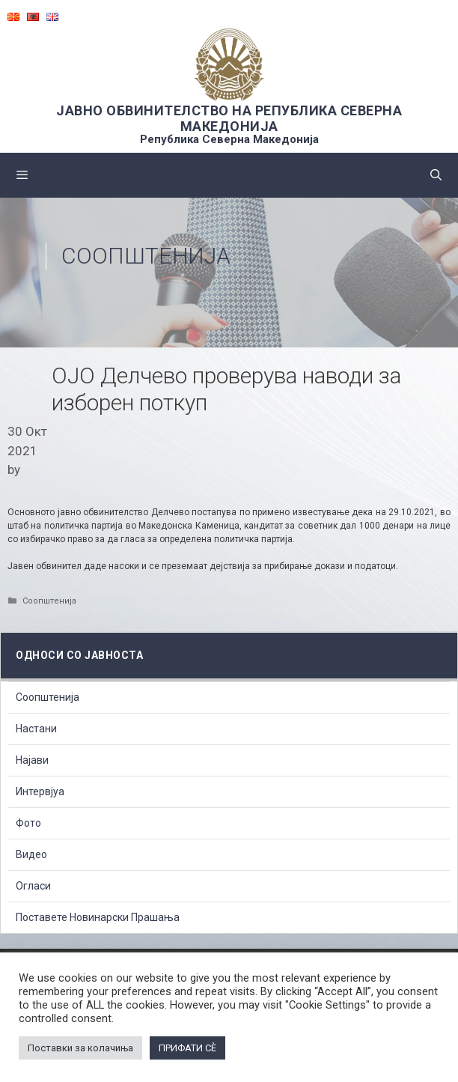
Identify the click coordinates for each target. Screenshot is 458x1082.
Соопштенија (145, 256)
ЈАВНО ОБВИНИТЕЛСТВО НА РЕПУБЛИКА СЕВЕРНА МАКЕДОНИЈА (229, 118)
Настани (36, 729)
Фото (28, 823)
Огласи (33, 886)
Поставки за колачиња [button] (80, 1048)
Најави (32, 760)
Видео (31, 854)
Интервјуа (40, 791)
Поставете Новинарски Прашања (98, 917)
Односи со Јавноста (79, 655)
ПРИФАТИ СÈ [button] (187, 1048)
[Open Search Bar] (436, 175)
